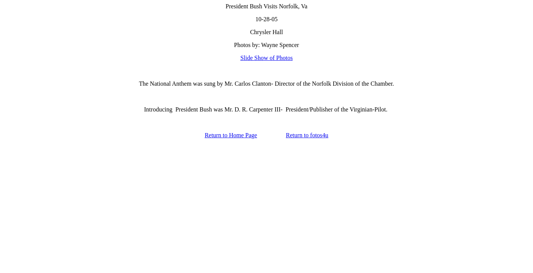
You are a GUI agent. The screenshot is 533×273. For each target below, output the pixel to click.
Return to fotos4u (307, 135)
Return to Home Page (231, 135)
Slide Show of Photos (266, 58)
